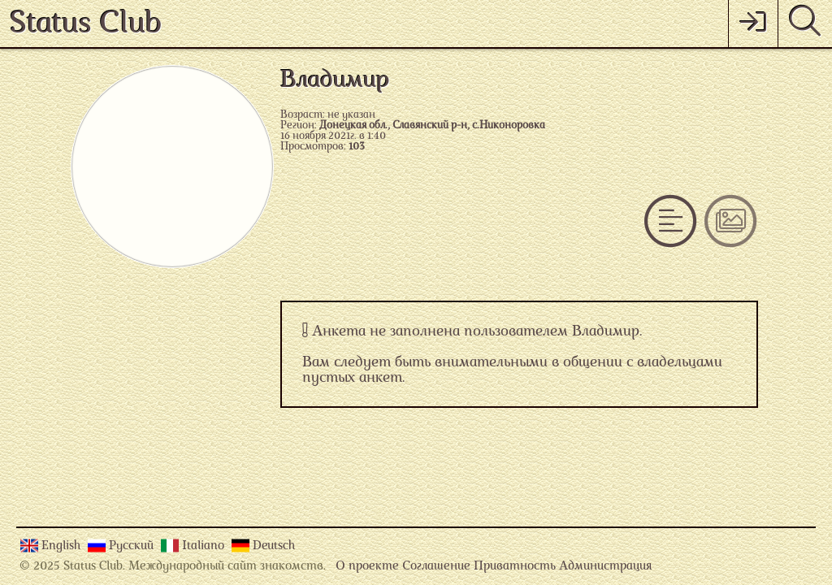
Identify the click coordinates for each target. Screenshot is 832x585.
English (62, 546)
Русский (133, 546)
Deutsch (274, 546)
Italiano (205, 546)
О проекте (367, 567)
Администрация (605, 567)
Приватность (515, 567)
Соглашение (436, 567)
